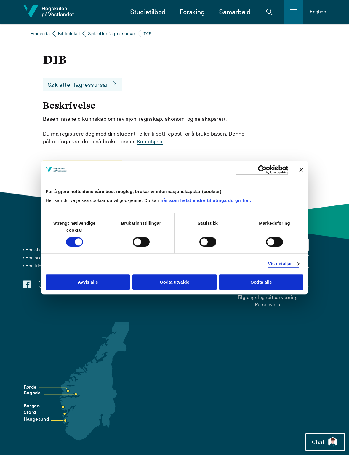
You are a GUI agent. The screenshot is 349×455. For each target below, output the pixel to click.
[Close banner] (301, 170)
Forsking (192, 12)
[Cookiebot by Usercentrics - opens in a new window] (262, 169)
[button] (269, 12)
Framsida (40, 33)
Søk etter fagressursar (111, 33)
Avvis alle (88, 281)
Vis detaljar (280, 263)
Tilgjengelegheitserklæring (268, 297)
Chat (323, 440)
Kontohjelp (150, 142)
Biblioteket (69, 33)
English (318, 12)
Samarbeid (235, 12)
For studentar (40, 250)
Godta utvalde (174, 281)
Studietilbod (148, 12)
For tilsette (38, 266)
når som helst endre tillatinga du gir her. (206, 200)
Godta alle (261, 281)
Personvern (267, 304)
